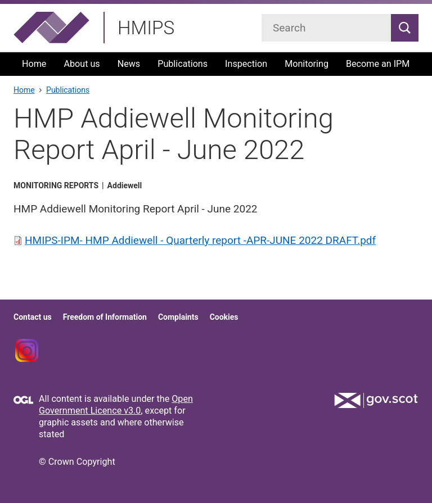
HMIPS (146, 28)
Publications (183, 63)
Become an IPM (378, 63)
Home (34, 63)
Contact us (33, 316)
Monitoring (306, 63)
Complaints (178, 316)
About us (82, 63)
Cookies (224, 316)
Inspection (246, 63)
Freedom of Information (105, 316)
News (129, 63)
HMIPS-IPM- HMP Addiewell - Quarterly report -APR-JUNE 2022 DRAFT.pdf (200, 240)
